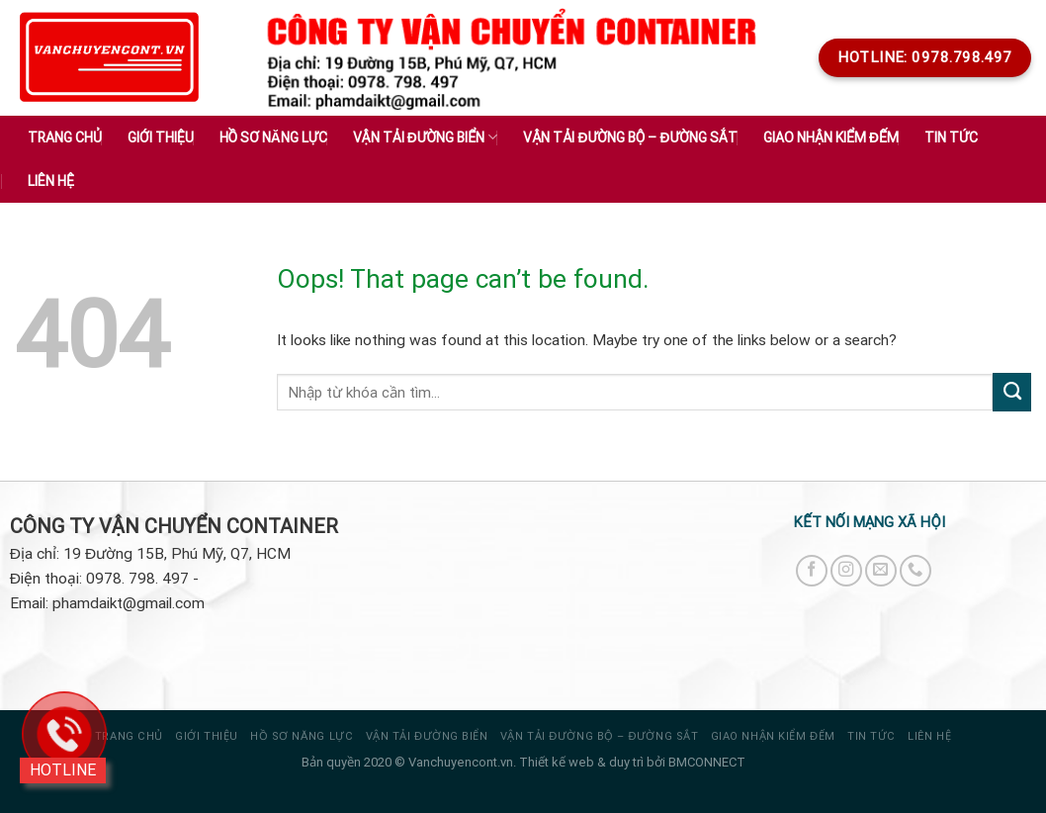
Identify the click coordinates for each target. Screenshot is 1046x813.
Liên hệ (51, 181)
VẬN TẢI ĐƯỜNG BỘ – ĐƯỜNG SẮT (599, 736)
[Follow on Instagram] (846, 571)
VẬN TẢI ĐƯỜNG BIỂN (427, 736)
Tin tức (951, 137)
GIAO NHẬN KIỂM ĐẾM (831, 137)
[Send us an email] (881, 571)
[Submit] (1012, 391)
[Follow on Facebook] (812, 571)
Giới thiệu (161, 137)
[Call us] (915, 571)
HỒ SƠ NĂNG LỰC (301, 736)
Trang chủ (65, 137)
